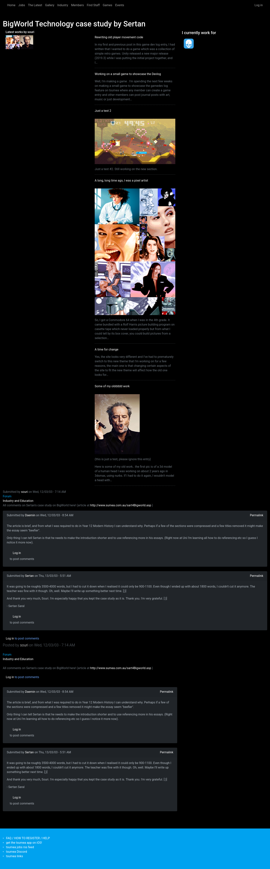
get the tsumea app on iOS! (24, 842)
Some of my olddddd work (112, 386)
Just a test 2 (103, 111)
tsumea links (14, 856)
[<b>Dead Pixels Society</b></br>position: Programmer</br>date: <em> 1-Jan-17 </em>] (189, 44)
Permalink (256, 515)
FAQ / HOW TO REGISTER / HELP (28, 838)
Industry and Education (18, 501)
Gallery (49, 5)
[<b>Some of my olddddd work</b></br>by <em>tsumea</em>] (26, 42)
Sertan (29, 576)
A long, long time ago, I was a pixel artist (121, 180)
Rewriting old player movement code (119, 37)
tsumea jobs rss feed (20, 847)
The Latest (35, 5)
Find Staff (93, 5)
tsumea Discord (16, 851)
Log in (259, 5)
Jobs (21, 5)
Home (11, 5)
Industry (62, 5)
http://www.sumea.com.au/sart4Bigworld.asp (120, 505)
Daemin (30, 515)
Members (77, 5)
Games (107, 5)
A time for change (106, 349)
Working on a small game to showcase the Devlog (128, 74)
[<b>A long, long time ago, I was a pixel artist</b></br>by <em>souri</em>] (12, 42)
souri (24, 492)
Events (119, 5)
